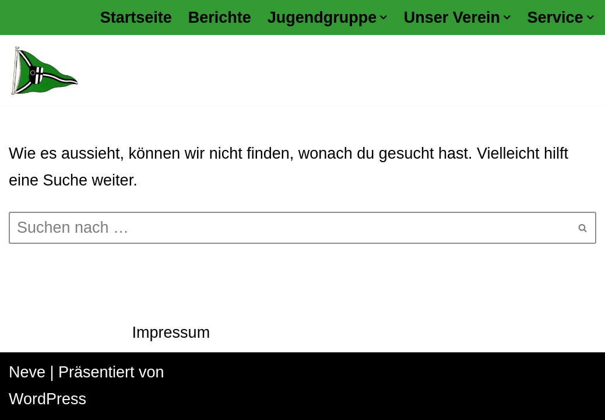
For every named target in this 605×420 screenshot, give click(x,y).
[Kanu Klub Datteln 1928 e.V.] (44, 70)
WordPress (47, 399)
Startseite (136, 17)
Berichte (219, 17)
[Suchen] (289, 228)
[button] (383, 17)
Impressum (171, 332)
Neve (27, 372)
